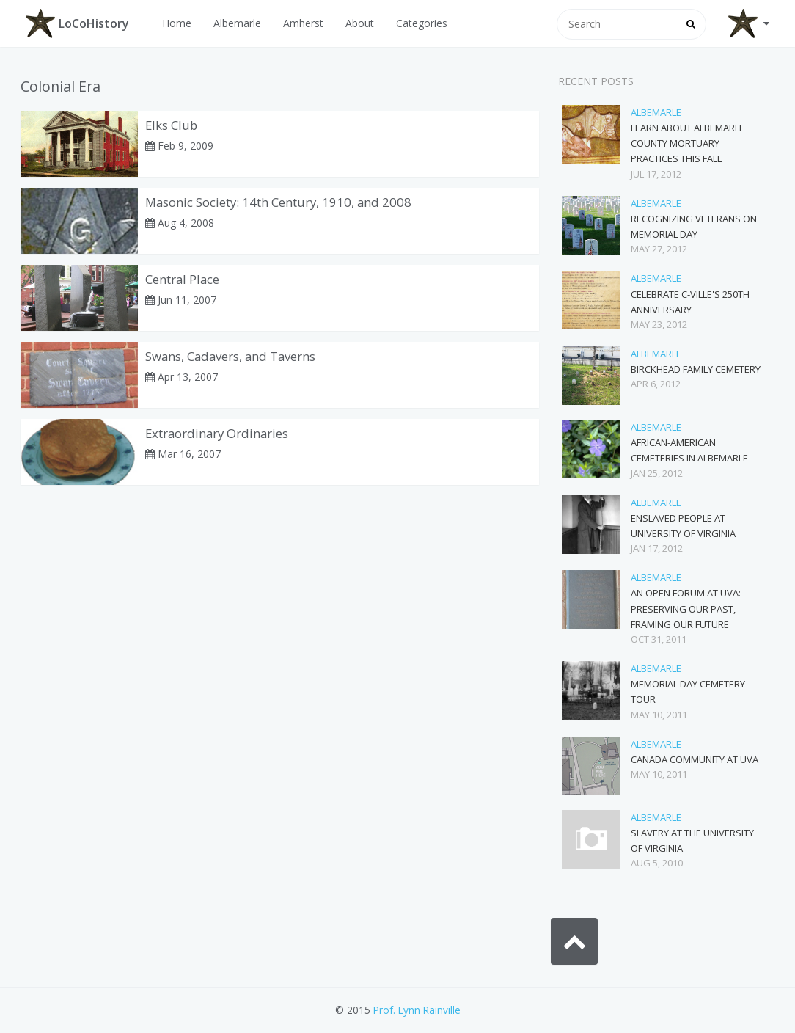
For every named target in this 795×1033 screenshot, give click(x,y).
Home (176, 23)
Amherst (303, 23)
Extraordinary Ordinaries (216, 433)
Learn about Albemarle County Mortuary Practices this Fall (687, 143)
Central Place (182, 279)
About (359, 23)
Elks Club (171, 125)
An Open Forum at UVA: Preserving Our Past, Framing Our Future (686, 608)
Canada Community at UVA (694, 759)
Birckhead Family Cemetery (696, 369)
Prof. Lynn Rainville (417, 1010)
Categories (421, 23)
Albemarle (237, 23)
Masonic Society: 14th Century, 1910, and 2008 (278, 202)
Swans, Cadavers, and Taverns (230, 356)
